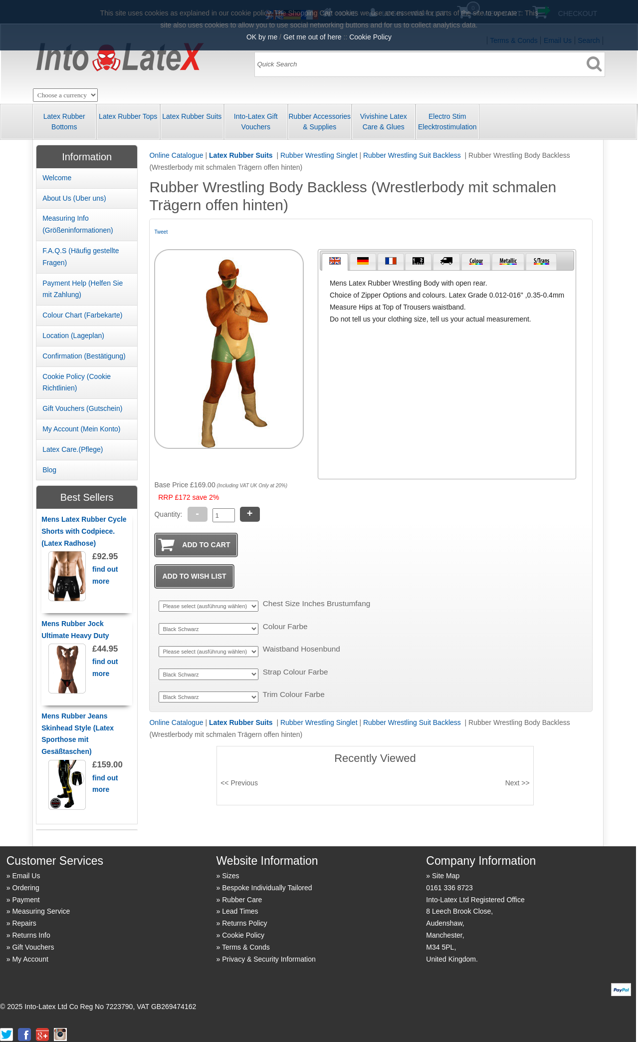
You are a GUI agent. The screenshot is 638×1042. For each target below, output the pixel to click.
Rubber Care (242, 900)
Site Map (445, 876)
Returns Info (31, 935)
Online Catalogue (176, 155)
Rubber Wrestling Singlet (319, 155)
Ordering (25, 888)
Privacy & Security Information (269, 959)
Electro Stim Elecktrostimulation (447, 121)
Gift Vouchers (33, 947)
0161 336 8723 (449, 888)
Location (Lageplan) (73, 336)
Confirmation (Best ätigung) (84, 356)
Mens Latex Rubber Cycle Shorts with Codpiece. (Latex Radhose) (83, 531)
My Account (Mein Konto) (81, 429)
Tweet (161, 232)
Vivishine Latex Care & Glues (383, 121)
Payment (25, 900)
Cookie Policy (243, 935)
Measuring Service (41, 911)
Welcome (56, 178)
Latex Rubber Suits (191, 116)
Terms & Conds (246, 947)
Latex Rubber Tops (128, 116)
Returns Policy (244, 923)
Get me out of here (312, 37)
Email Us (26, 876)
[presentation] (335, 262)
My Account (30, 959)
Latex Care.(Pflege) (72, 449)
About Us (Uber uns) (74, 198)
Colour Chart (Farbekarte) (82, 315)
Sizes (230, 876)
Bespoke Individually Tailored (267, 888)
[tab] (335, 262)
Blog (49, 470)
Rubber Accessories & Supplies (319, 121)
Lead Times (240, 911)
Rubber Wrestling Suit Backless (413, 155)
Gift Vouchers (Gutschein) (82, 408)
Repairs (24, 923)
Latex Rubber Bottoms (64, 121)
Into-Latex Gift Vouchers (256, 121)
